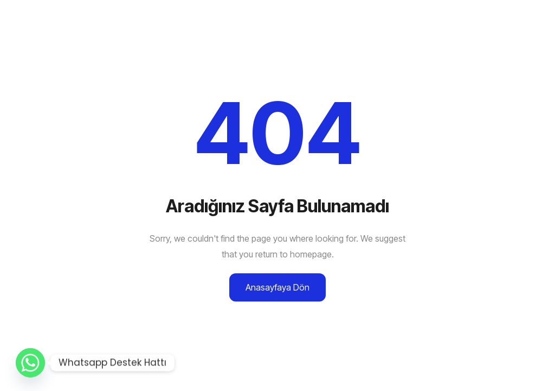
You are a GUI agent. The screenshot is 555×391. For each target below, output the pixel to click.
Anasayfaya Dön (277, 287)
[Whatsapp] (30, 362)
